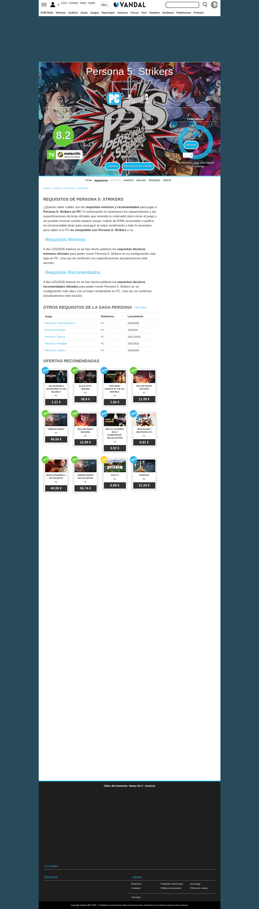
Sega (137, 127)
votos (195, 164)
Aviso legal (195, 884)
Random (154, 12)
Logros (112, 166)
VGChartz (136, 897)
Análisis (73, 12)
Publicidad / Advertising (172, 884)
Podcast (199, 12)
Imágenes (154, 180)
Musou (144, 81)
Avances (122, 12)
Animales (73, 2)
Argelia (91, 2)
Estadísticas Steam (138, 166)
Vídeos (167, 180)
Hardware (168, 12)
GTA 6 (64, 2)
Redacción (136, 884)
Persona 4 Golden (55, 350)
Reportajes (108, 12)
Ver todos (141, 307)
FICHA (88, 180)
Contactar (136, 888)
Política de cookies (199, 888)
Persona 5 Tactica (55, 336)
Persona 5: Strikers (129, 71)
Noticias (61, 12)
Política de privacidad (171, 888)
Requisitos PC (129, 156)
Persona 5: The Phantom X (60, 323)
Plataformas (183, 12)
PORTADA (47, 12)
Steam (83, 2)
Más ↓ (104, 4)
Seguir (191, 145)
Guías (84, 12)
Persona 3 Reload (55, 330)
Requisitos (101, 180)
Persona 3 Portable (56, 343)
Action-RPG (130, 81)
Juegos (94, 12)
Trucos (134, 12)
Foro (144, 12)
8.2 (63, 135)
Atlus (136, 123)
